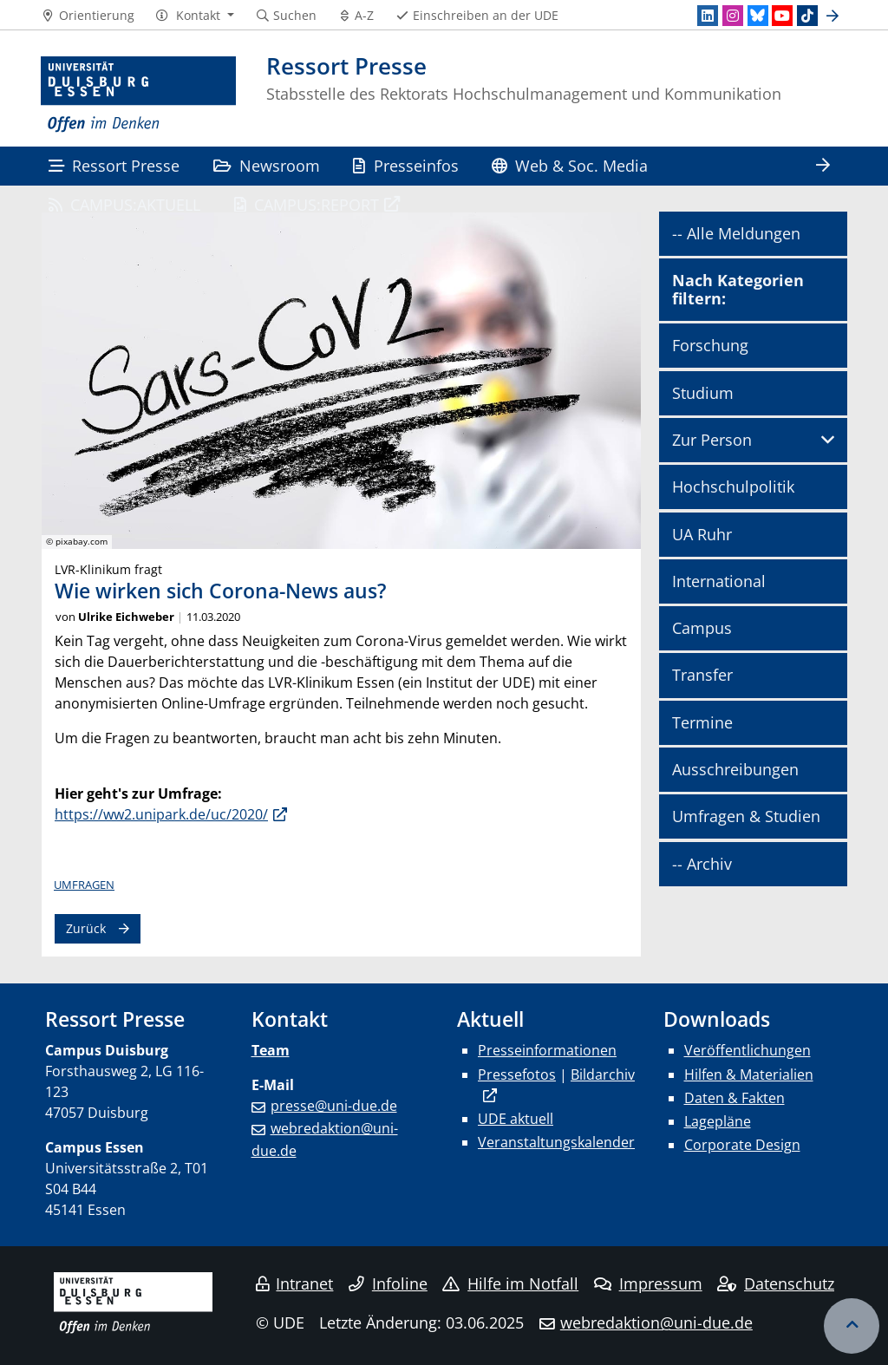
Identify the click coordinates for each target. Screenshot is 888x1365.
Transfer (702, 674)
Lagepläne (717, 1121)
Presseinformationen (547, 1050)
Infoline (388, 1283)
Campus (702, 627)
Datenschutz (775, 1283)
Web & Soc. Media (570, 165)
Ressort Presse (114, 165)
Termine (702, 722)
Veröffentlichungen (747, 1050)
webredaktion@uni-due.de (656, 1322)
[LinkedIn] (707, 15)
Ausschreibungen (735, 769)
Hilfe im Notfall (510, 1283)
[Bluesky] (758, 15)
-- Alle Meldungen (736, 233)
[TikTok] (807, 15)
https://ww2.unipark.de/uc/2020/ (161, 814)
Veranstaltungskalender (556, 1142)
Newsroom (266, 165)
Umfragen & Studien (746, 816)
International (719, 581)
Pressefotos (517, 1074)
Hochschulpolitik (733, 486)
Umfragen (84, 884)
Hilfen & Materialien (748, 1074)
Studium (703, 392)
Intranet (295, 1283)
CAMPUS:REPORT (306, 204)
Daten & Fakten (734, 1097)
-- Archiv (702, 863)
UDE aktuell (515, 1118)
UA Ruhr (702, 534)
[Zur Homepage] (138, 95)
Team (270, 1050)
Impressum (648, 1283)
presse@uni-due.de (334, 1105)
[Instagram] (732, 15)
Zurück (86, 928)
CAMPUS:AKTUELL (124, 204)
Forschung (710, 345)
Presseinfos (405, 165)
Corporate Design (742, 1144)
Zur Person (712, 439)
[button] (194, 16)
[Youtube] (782, 15)
